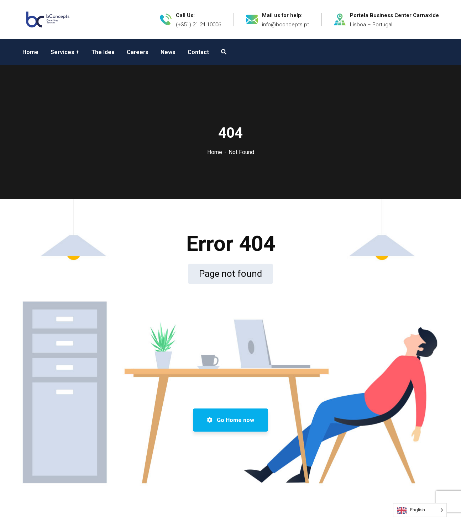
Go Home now (230, 420)
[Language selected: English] (420, 510)
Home (214, 152)
